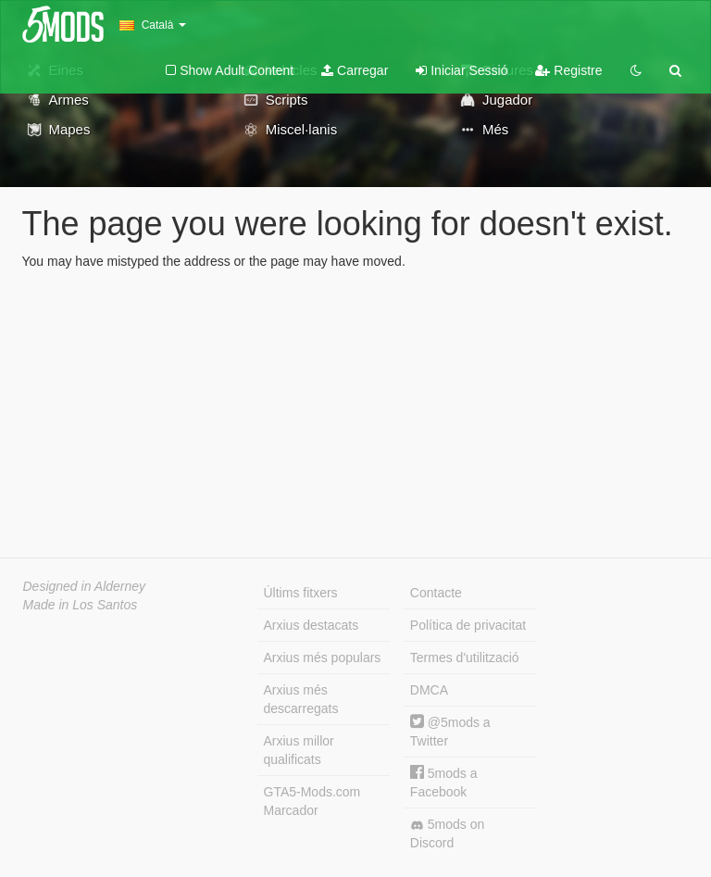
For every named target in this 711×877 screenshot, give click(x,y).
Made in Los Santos (80, 604)
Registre (568, 70)
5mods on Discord (447, 833)
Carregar (354, 70)
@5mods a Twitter (450, 731)
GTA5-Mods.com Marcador (312, 801)
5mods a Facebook (444, 782)
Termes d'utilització (464, 657)
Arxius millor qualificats (299, 750)
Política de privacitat (468, 625)
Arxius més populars (322, 657)
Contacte (436, 592)
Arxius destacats (311, 625)
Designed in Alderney (84, 586)
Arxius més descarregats (301, 699)
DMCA (429, 690)
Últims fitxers (301, 592)
